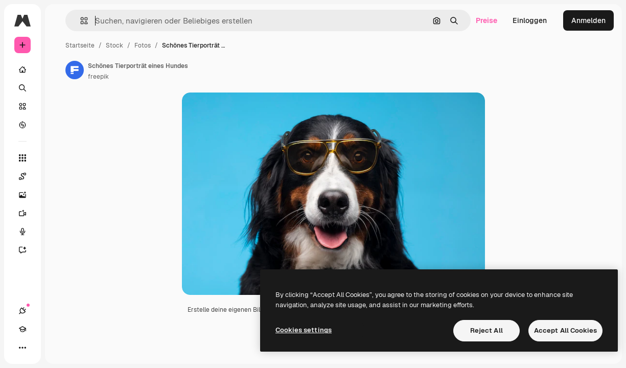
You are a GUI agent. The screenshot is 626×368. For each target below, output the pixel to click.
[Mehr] (22, 347)
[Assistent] (27, 250)
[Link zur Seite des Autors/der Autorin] (74, 70)
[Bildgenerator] (27, 195)
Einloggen (530, 20)
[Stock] (22, 106)
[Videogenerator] (27, 213)
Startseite (80, 45)
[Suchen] (22, 88)
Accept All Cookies (565, 330)
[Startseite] (22, 69)
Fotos (142, 45)
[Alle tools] (22, 158)
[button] (80, 21)
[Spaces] (27, 176)
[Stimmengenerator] (27, 231)
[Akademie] (22, 329)
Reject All (486, 330)
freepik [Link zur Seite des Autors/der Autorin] (98, 77)
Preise (486, 20)
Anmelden (588, 20)
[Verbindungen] (22, 311)
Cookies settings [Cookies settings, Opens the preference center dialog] (303, 330)
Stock (114, 45)
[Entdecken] (22, 125)
